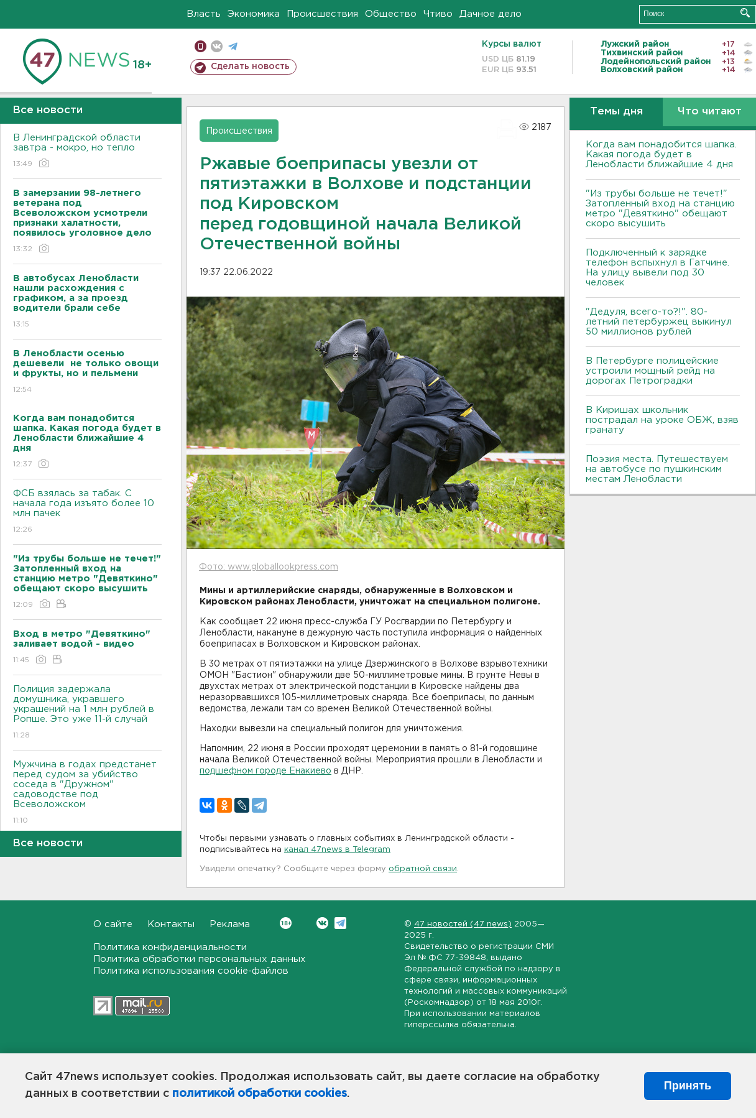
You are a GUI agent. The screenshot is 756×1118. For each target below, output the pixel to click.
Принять (687, 1085)
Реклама (230, 924)
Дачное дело (490, 14)
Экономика (254, 14)
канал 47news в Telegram (337, 849)
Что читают (710, 111)
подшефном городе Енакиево (265, 771)
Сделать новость (250, 66)
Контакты (171, 924)
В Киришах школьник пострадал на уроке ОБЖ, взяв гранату (662, 420)
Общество (391, 14)
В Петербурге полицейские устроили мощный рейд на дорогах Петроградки (652, 371)
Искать (745, 12)
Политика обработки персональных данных (199, 959)
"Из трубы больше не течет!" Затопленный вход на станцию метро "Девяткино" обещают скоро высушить (660, 209)
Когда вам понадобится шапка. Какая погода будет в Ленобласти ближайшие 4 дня (661, 155)
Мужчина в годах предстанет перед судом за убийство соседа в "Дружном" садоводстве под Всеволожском (87, 793)
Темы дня (616, 111)
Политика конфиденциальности (170, 947)
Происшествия (322, 14)
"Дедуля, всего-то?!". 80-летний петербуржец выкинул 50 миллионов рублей (659, 322)
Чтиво (438, 14)
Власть (204, 14)
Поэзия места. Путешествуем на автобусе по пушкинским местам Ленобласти (657, 469)
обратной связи (423, 869)
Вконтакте (286, 923)
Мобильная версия (200, 46)
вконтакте (217, 46)
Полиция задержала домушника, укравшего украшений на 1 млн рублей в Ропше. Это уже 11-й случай (87, 713)
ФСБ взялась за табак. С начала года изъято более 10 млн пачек (87, 512)
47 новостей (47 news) (463, 924)
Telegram (340, 923)
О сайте (112, 924)
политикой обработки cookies (259, 1094)
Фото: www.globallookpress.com (268, 567)
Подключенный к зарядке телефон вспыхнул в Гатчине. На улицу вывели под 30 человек (657, 268)
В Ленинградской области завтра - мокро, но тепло (87, 151)
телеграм (233, 46)
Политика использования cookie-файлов (190, 971)
